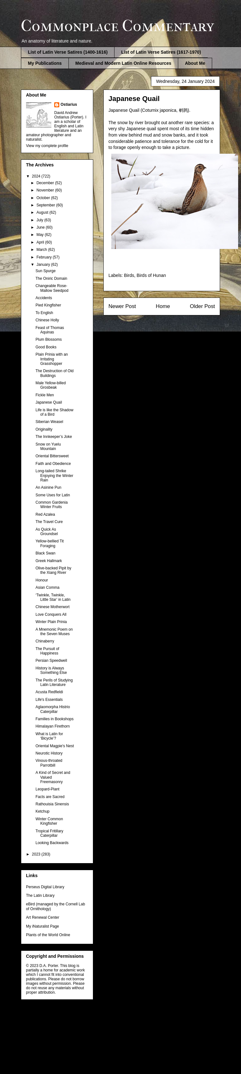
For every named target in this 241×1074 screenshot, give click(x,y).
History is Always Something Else (51, 670)
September (46, 205)
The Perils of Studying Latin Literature (54, 682)
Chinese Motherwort (52, 607)
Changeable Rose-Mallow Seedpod (52, 288)
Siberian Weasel (49, 422)
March (42, 249)
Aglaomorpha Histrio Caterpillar (53, 709)
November (45, 190)
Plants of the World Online (48, 935)
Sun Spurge (45, 271)
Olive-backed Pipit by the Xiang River (53, 570)
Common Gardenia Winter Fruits (52, 504)
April (40, 242)
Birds (129, 275)
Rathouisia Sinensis (52, 804)
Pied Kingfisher (48, 305)
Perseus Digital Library (45, 887)
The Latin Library (40, 895)
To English (44, 313)
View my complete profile (47, 146)
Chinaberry (45, 641)
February (44, 257)
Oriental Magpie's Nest (55, 746)
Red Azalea (45, 514)
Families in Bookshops (55, 719)
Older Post (202, 306)
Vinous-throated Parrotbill (49, 762)
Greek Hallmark (49, 561)
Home (163, 306)
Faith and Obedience (53, 463)
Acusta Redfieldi (49, 692)
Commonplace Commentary (117, 26)
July (40, 220)
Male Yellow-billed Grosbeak (51, 385)
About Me (195, 63)
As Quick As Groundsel (47, 531)
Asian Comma (47, 587)
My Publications (45, 63)
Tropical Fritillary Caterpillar (49, 833)
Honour (42, 580)
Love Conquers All (51, 614)
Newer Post (122, 306)
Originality (44, 429)
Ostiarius (69, 104)
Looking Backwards (52, 843)
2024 (37, 176)
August (42, 212)
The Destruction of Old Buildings (55, 373)
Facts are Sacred (50, 797)
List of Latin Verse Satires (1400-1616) (67, 52)
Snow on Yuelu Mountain (48, 446)
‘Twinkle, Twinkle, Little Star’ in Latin (53, 597)
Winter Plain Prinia (51, 622)
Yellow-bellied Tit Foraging (50, 543)
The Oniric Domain (51, 278)
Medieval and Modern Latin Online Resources (123, 63)
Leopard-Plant (47, 789)
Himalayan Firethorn (53, 726)
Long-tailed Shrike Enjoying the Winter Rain (54, 475)
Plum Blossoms (49, 339)
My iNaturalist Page (42, 926)
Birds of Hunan (151, 275)
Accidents (44, 298)
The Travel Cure (49, 522)
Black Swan (45, 553)
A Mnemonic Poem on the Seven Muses (54, 631)
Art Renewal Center (42, 917)
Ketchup (42, 811)
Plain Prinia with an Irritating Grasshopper (52, 359)
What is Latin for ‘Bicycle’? (49, 736)
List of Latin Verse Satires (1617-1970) (161, 52)
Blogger (153, 1031)
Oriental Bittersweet (52, 456)
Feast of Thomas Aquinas (50, 330)
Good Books (46, 347)
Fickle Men (45, 395)
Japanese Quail (49, 402)
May (40, 234)
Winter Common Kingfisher (49, 821)
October (43, 198)
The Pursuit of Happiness (47, 651)
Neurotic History (49, 753)
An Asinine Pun (48, 487)
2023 (37, 854)
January (43, 264)
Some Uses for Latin (53, 495)
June (41, 227)
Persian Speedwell (51, 660)
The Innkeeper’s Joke (54, 436)
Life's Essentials (49, 699)
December (45, 183)
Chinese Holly (47, 320)
